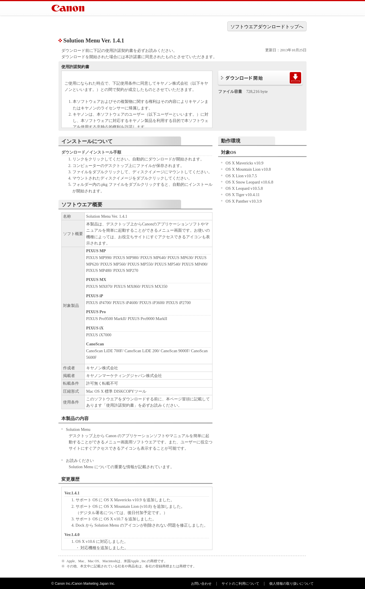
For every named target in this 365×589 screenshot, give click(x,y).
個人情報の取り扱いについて (291, 584)
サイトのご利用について (240, 584)
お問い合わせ (201, 584)
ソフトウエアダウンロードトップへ (266, 26)
